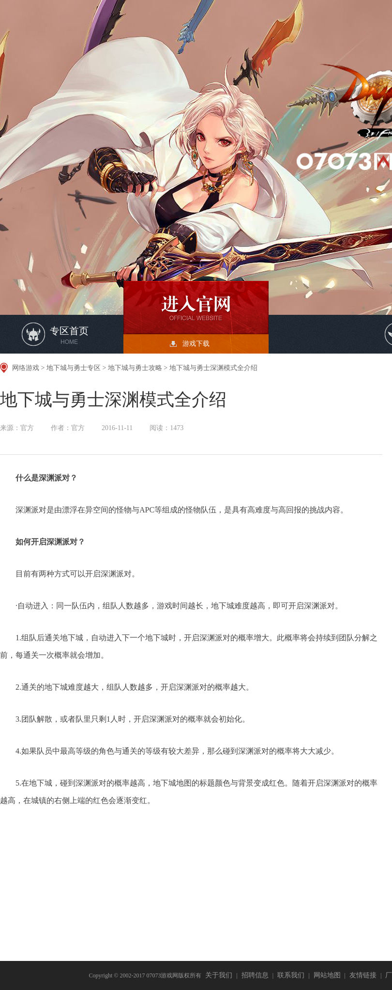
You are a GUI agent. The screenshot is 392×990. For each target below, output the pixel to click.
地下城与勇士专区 (73, 367)
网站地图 (327, 975)
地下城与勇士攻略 (135, 367)
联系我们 (290, 975)
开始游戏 (196, 307)
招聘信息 (255, 975)
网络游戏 (25, 367)
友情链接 (363, 975)
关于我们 (218, 975)
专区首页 (69, 335)
